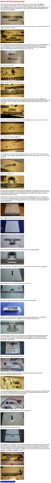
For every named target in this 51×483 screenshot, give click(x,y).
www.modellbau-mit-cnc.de (22, 155)
